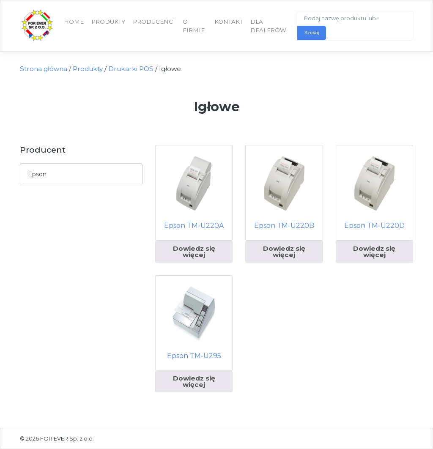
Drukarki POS (130, 69)
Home (74, 21)
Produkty (108, 21)
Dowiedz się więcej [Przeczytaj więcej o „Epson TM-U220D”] (374, 251)
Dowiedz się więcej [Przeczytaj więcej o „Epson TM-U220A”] (194, 251)
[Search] (342, 18)
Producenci (154, 21)
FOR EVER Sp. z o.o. (67, 438)
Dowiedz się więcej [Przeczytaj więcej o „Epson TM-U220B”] (284, 251)
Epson (37, 174)
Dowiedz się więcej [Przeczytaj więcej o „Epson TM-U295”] (194, 381)
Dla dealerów (268, 25)
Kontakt (228, 21)
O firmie (194, 25)
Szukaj (311, 33)
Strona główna (43, 69)
